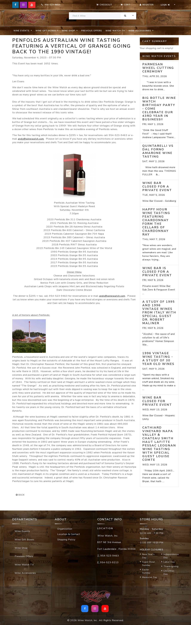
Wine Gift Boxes (24, 539)
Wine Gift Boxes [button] (46, 30)
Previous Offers (91, 30)
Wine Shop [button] (69, 30)
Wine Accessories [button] (140, 30)
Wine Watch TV (115, 30)
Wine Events (22, 531)
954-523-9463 (50, 4)
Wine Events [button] (21, 30)
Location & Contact (68, 534)
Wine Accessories (25, 573)
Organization (64, 528)
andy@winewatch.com (31, 138)
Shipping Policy (66, 539)
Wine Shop (21, 548)
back (20, 494)
